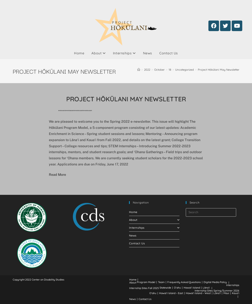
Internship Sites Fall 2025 (144, 288)
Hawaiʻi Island (192, 287)
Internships (124, 53)
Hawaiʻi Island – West (198, 293)
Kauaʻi (235, 293)
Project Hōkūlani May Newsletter (218, 69)
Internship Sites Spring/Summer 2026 (217, 290)
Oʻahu (177, 287)
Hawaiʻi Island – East (171, 293)
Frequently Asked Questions (184, 282)
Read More (57, 175)
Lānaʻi (206, 287)
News (147, 53)
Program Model (146, 282)
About (98, 53)
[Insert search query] (211, 212)
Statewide (165, 287)
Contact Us (168, 53)
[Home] (138, 69)
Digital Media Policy (215, 282)
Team (161, 282)
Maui (226, 293)
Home (79, 53)
